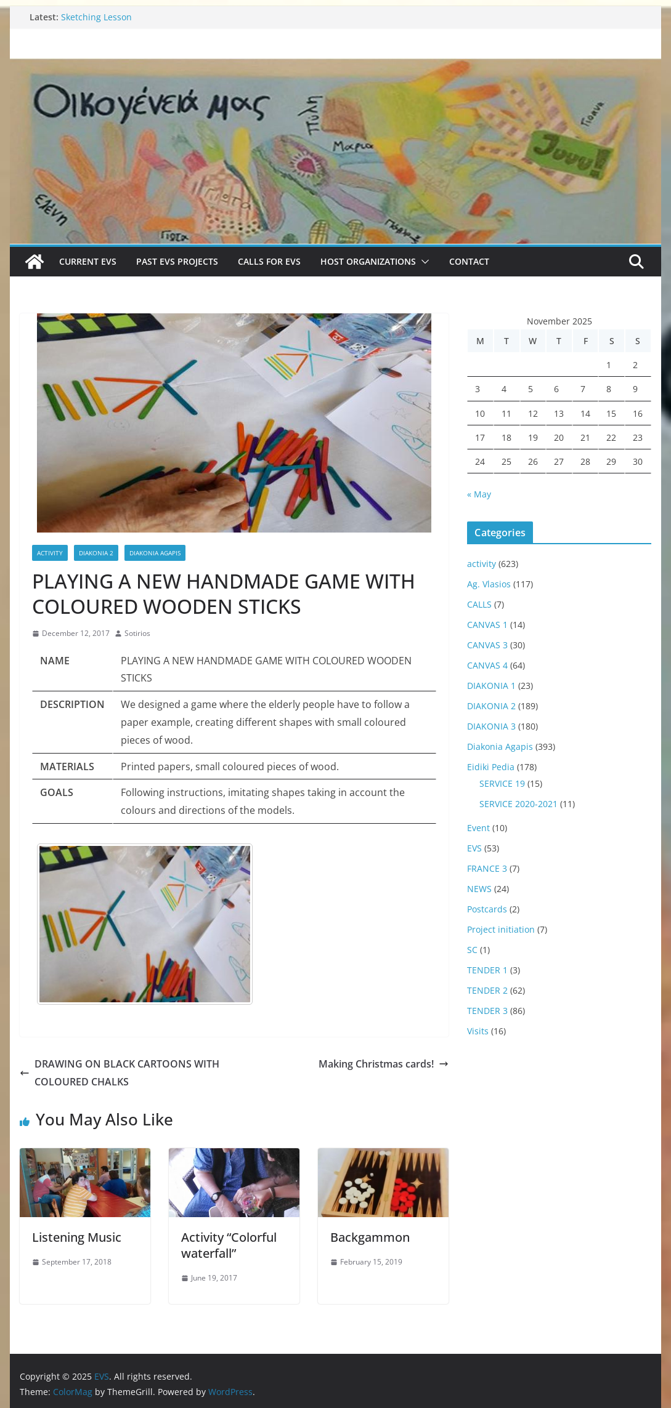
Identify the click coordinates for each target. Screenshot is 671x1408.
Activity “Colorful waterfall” (229, 1245)
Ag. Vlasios (489, 584)
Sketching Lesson (96, 17)
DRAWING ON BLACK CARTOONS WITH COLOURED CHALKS (119, 1072)
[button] (422, 261)
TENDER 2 (487, 990)
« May (479, 494)
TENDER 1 (487, 970)
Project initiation (501, 929)
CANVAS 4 (487, 665)
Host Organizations (368, 261)
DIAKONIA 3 (491, 726)
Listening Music (76, 1237)
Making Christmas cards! (384, 1064)
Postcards (487, 909)
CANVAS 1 (487, 624)
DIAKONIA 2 (96, 553)
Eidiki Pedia (490, 767)
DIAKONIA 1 (491, 685)
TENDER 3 (487, 1010)
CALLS (479, 604)
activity (50, 553)
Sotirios (137, 633)
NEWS (479, 889)
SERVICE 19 (502, 783)
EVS (474, 848)
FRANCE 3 (487, 868)
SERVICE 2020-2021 (518, 804)
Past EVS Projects (177, 261)
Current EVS (87, 261)
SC (472, 949)
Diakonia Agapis (155, 553)
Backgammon (370, 1237)
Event (478, 828)
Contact (469, 261)
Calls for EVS (269, 261)
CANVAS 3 (487, 645)
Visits (478, 1031)
